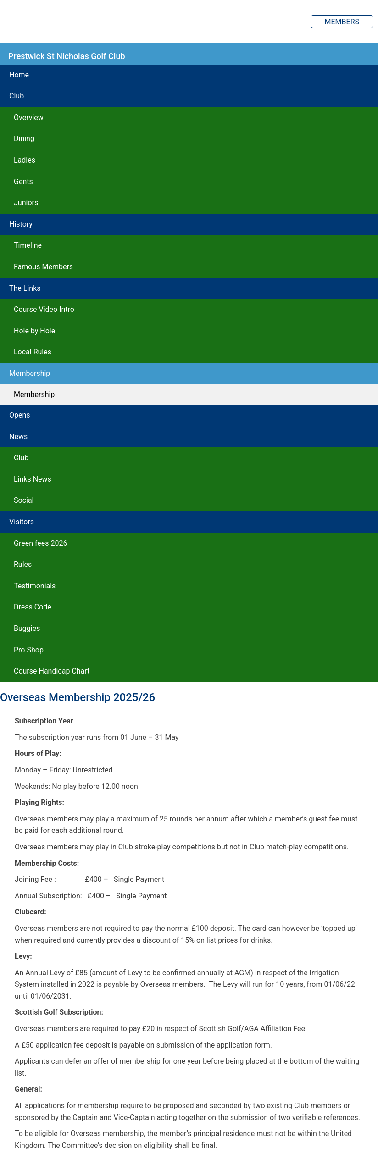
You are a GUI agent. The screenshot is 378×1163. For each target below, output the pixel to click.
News (18, 436)
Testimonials (35, 586)
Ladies (24, 160)
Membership (29, 373)
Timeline (28, 245)
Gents (23, 181)
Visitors (21, 521)
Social (23, 500)
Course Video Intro (44, 309)
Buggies (27, 628)
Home (19, 75)
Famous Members (43, 266)
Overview (29, 117)
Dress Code (32, 607)
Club (16, 96)
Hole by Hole (34, 330)
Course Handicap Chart (51, 671)
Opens (19, 415)
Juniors (26, 202)
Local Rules (32, 352)
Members (342, 21)
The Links (25, 288)
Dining (24, 138)
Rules (23, 564)
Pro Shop (29, 650)
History (21, 224)
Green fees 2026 (40, 543)
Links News (32, 479)
